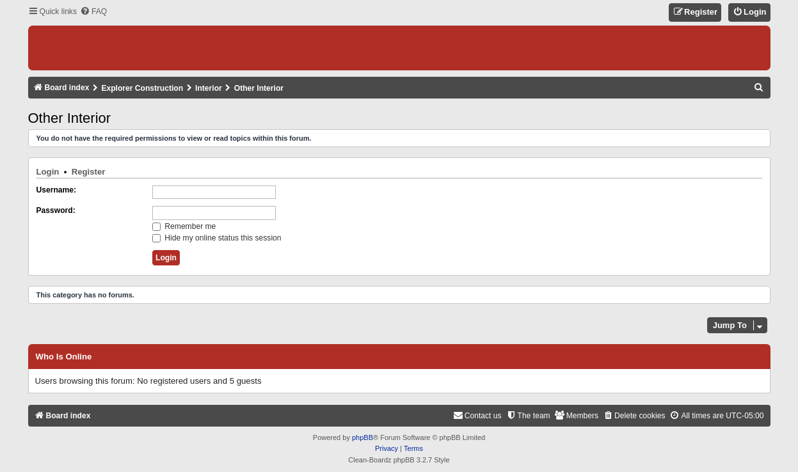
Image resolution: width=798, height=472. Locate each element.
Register (89, 172)
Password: (56, 210)
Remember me (184, 226)
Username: (56, 189)
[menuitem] (93, 11)
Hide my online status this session (217, 237)
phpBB (362, 437)
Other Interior (69, 118)
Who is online (64, 356)
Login (48, 172)
